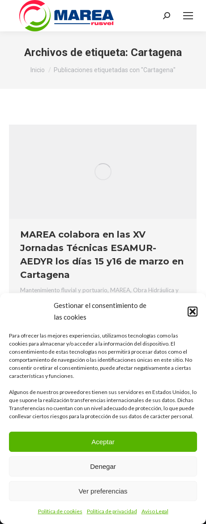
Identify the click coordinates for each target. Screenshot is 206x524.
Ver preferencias (102, 491)
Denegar (103, 466)
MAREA (120, 290)
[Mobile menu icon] (188, 16)
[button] (192, 311)
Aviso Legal (155, 511)
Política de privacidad (112, 511)
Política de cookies (60, 511)
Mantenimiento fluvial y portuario (63, 290)
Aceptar (103, 442)
